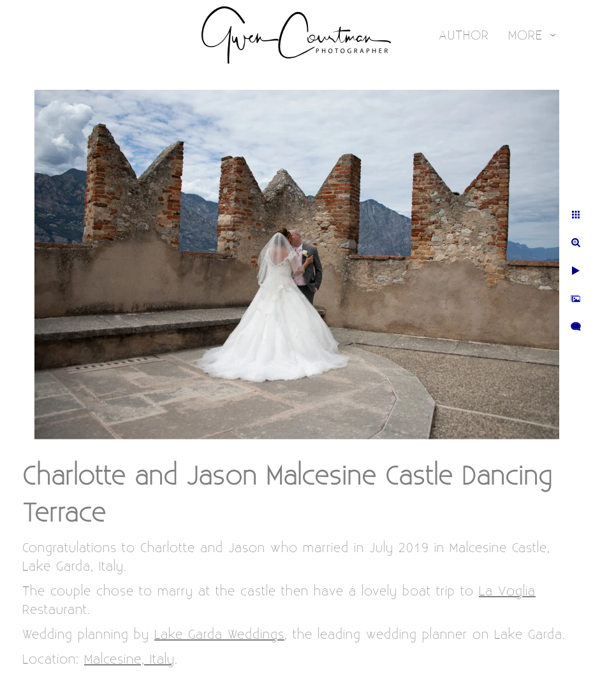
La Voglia (507, 591)
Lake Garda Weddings (219, 635)
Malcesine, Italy (129, 659)
